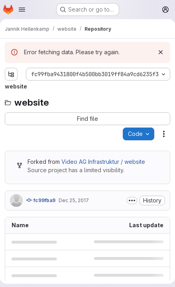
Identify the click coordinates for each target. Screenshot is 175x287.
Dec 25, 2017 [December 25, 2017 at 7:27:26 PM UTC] (74, 200)
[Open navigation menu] (22, 9)
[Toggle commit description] (132, 200)
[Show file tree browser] (11, 74)
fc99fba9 (40, 200)
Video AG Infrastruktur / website (103, 161)
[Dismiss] (160, 52)
